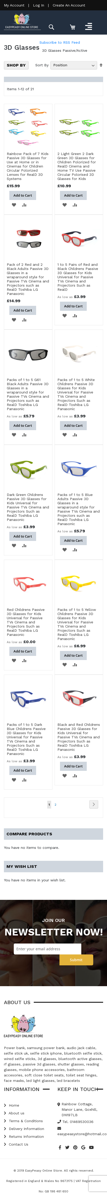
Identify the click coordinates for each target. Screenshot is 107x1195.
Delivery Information (24, 1129)
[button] (13, 204)
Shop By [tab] (16, 65)
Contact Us (16, 1144)
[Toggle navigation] (88, 26)
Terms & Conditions (23, 1121)
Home (11, 1105)
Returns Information (24, 1136)
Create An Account (69, 5)
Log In (38, 5)
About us (14, 1113)
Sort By (42, 65)
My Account (14, 5)
